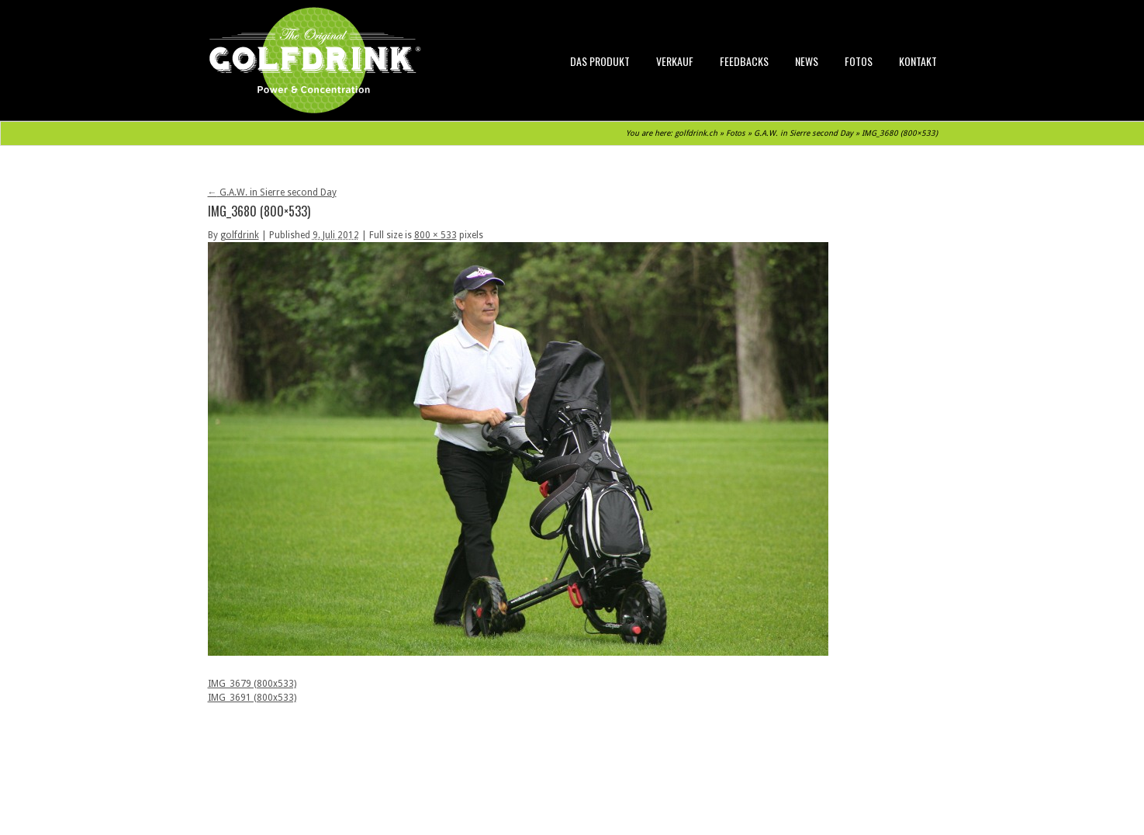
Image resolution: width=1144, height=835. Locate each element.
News (806, 61)
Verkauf (674, 61)
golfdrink (239, 235)
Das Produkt (600, 61)
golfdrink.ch (696, 133)
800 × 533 (435, 235)
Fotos (859, 61)
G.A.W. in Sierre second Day (803, 133)
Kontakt (918, 61)
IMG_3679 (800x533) (252, 683)
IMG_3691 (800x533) (252, 697)
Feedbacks (744, 61)
